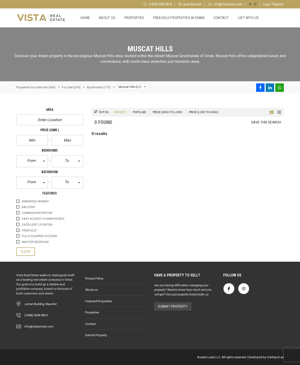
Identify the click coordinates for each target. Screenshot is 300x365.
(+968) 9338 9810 (157, 4)
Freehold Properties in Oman (179, 18)
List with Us (248, 18)
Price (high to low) (167, 112)
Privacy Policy (94, 278)
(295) (71, 87)
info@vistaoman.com (225, 4)
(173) (99, 87)
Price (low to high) (203, 112)
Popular (139, 112)
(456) (35, 87)
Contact (221, 18)
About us (107, 18)
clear (25, 251)
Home (85, 18)
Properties (134, 18)
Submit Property (96, 335)
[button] (32, 161)
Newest (120, 112)
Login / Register (273, 4)
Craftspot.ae (275, 357)
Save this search (266, 122)
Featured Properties (98, 301)
